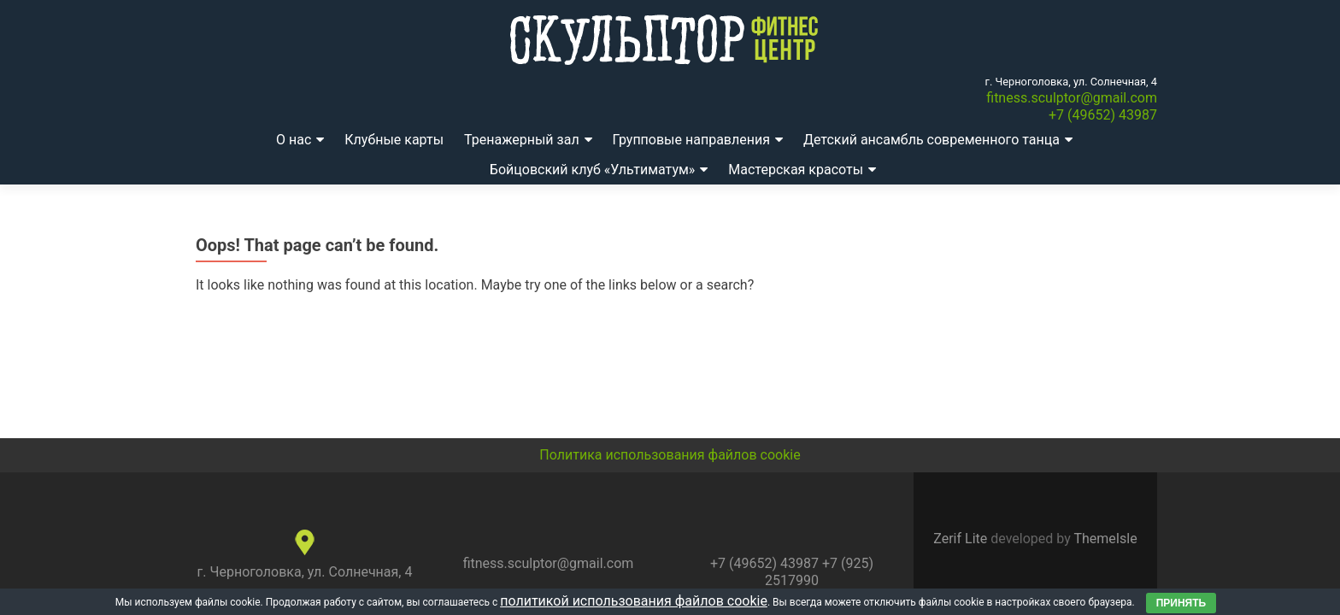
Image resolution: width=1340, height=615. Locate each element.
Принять (1181, 603)
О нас (293, 140)
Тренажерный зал (521, 140)
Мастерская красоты (795, 169)
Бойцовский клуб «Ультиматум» (592, 169)
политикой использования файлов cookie (633, 601)
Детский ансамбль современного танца (931, 140)
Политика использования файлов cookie (669, 455)
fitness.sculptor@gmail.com (1071, 98)
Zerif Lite (961, 538)
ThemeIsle (1105, 538)
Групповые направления (691, 140)
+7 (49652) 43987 (1103, 115)
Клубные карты (394, 140)
